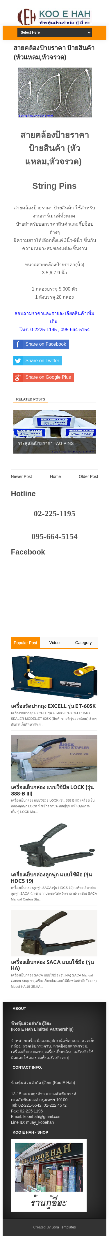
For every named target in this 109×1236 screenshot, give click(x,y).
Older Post (88, 476)
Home (55, 476)
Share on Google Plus (42, 377)
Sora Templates (64, 1227)
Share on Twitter (36, 360)
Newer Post (21, 476)
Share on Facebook (39, 344)
